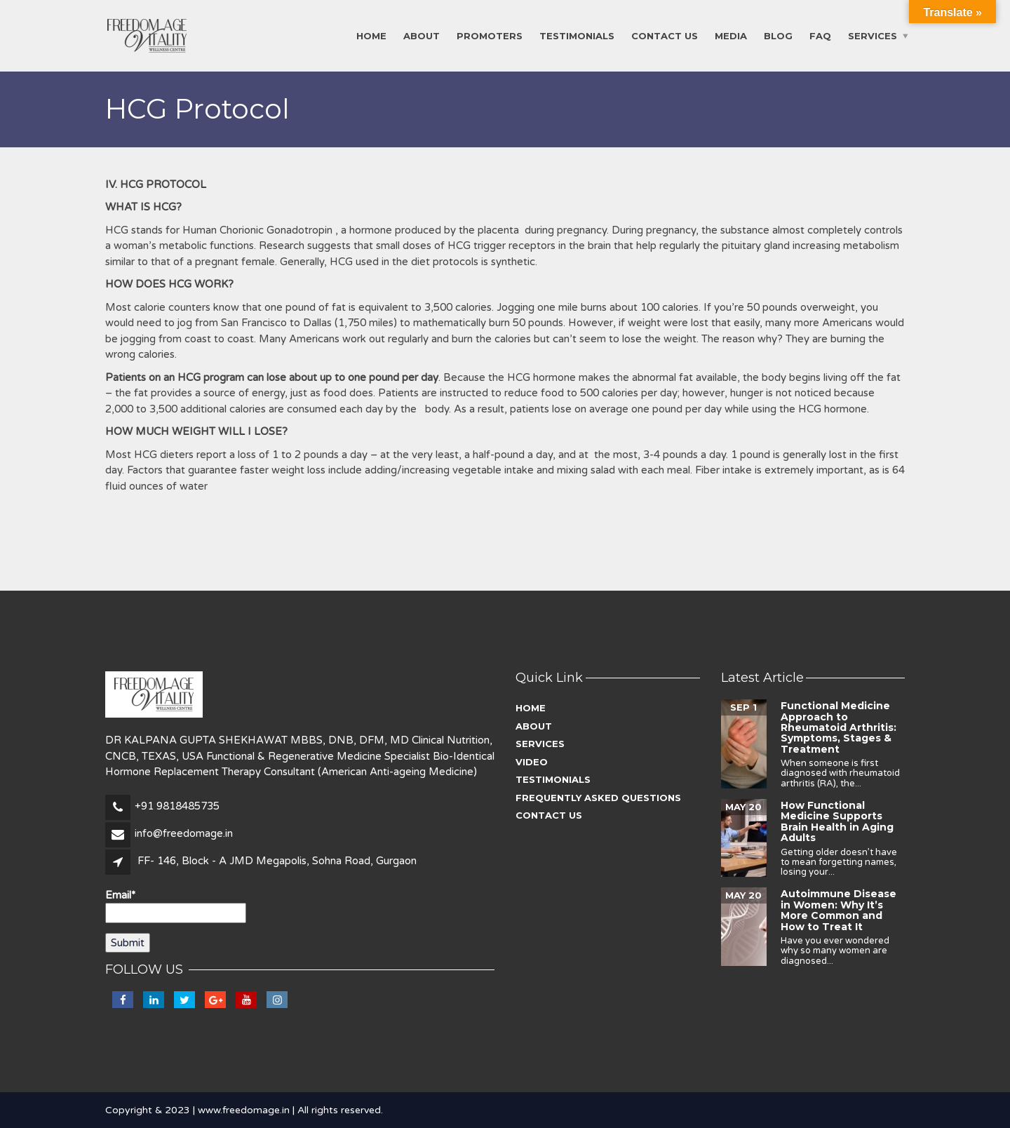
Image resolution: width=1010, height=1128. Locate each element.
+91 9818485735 (177, 806)
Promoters (490, 35)
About (421, 35)
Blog (778, 35)
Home (371, 35)
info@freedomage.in (184, 833)
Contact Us (664, 35)
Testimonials (576, 35)
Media (731, 35)
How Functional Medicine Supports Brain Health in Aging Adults (837, 821)
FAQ (820, 35)
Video (532, 761)
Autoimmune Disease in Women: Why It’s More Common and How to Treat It (838, 909)
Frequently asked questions (598, 797)
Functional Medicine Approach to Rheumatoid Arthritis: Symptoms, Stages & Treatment (838, 727)
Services (872, 35)
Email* (175, 906)
